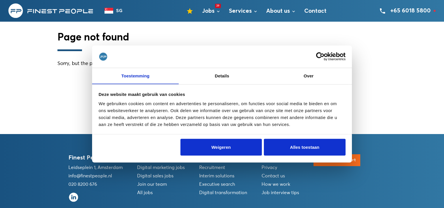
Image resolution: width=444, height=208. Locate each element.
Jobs (208, 12)
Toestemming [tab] (135, 75)
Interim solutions (216, 176)
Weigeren (221, 147)
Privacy (269, 167)
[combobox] (116, 11)
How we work (276, 184)
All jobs (145, 192)
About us (278, 12)
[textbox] (116, 11)
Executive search (217, 184)
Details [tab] (222, 75)
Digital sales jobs (155, 176)
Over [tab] (309, 75)
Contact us (273, 176)
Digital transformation (223, 192)
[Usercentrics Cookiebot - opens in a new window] (320, 56)
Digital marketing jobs (161, 167)
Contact (315, 12)
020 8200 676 (82, 184)
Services (240, 12)
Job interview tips (280, 192)
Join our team (152, 184)
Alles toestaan (305, 147)
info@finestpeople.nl (90, 176)
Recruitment (212, 167)
